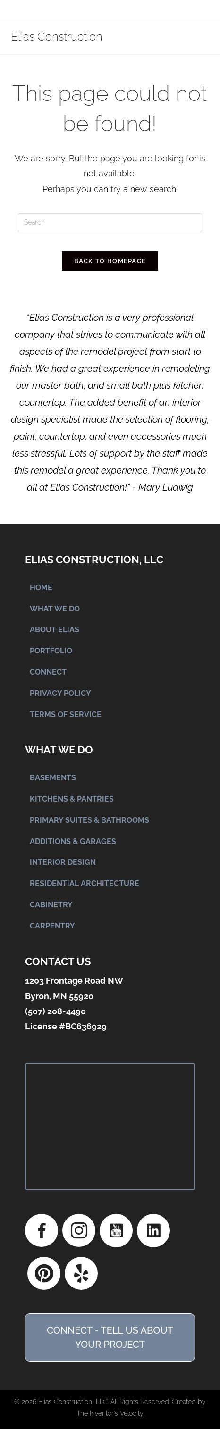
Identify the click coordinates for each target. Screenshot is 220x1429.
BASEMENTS (53, 777)
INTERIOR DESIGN (63, 862)
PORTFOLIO (51, 650)
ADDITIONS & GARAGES (73, 841)
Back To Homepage (110, 261)
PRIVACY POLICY (60, 693)
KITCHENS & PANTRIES (72, 798)
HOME (41, 587)
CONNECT (48, 672)
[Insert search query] (110, 222)
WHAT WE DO (55, 608)
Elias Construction (56, 36)
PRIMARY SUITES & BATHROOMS (89, 820)
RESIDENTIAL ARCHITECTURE (84, 883)
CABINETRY (51, 904)
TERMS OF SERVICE (66, 714)
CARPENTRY (52, 925)
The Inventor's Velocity (109, 1413)
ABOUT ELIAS (54, 629)
